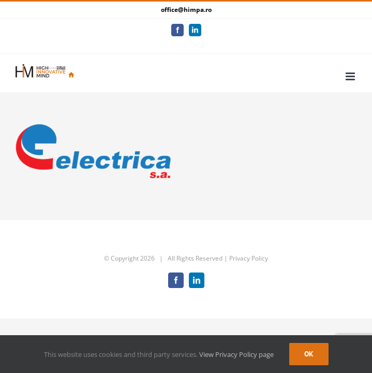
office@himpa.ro (186, 9)
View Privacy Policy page (236, 354)
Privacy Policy (248, 250)
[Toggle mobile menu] (351, 68)
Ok (309, 353)
